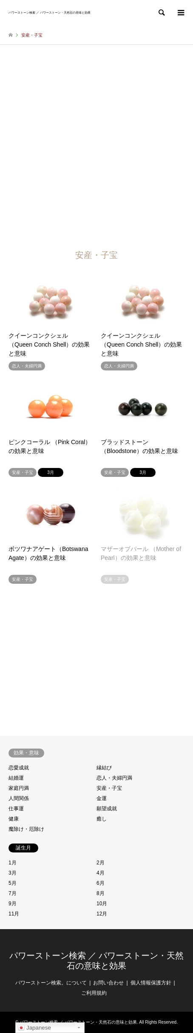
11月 (14, 914)
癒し (101, 819)
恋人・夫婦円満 (114, 778)
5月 (13, 883)
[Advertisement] (96, 145)
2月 (100, 863)
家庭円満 (19, 788)
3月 (13, 873)
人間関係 (19, 798)
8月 (100, 893)
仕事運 (16, 809)
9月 (13, 904)
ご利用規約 (94, 993)
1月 (13, 863)
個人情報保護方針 (151, 983)
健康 (14, 819)
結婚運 (16, 778)
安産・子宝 (109, 788)
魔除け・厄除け (26, 829)
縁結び (104, 768)
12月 (101, 914)
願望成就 (106, 809)
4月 (100, 873)
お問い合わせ (108, 983)
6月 (100, 883)
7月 (13, 893)
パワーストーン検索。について (51, 983)
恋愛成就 (19, 768)
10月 (101, 904)
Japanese (34, 1027)
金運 (101, 798)
